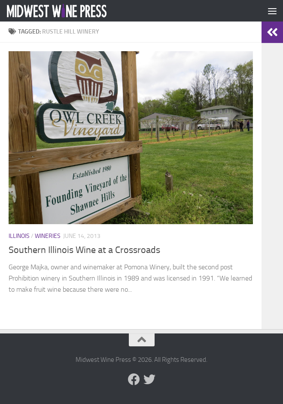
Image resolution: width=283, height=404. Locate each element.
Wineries (48, 236)
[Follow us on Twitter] (149, 379)
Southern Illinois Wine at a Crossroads (84, 250)
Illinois (19, 236)
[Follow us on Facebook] (134, 379)
